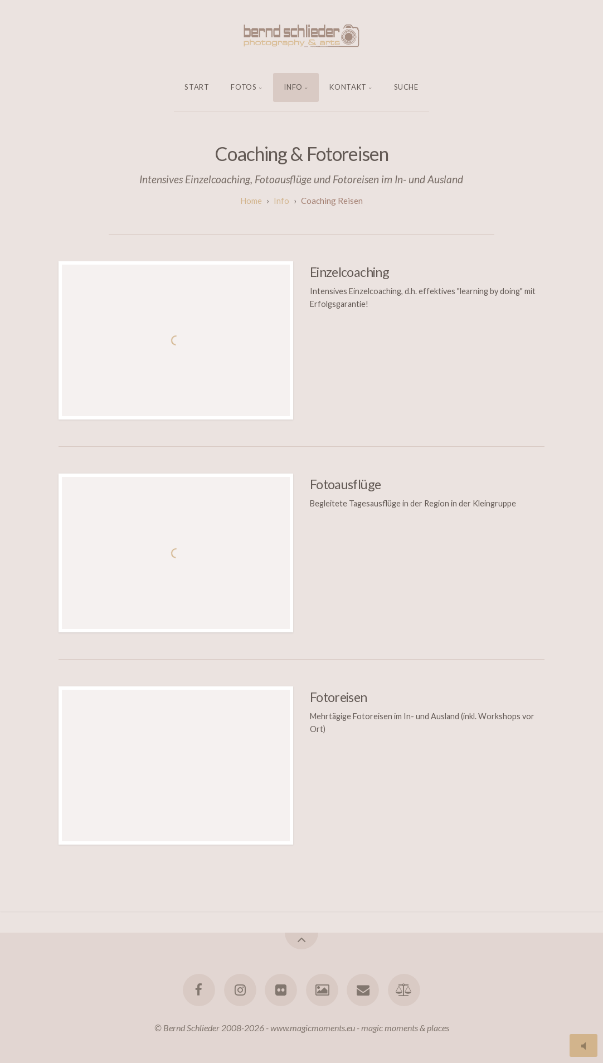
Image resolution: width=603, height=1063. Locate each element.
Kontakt (348, 86)
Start (196, 86)
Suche (406, 86)
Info (293, 86)
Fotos (243, 86)
